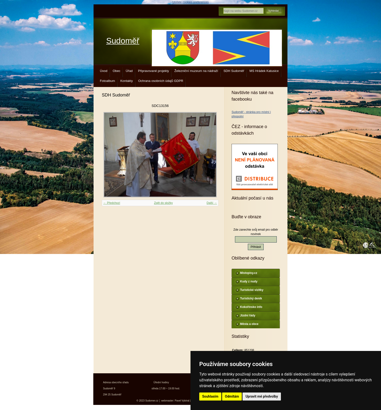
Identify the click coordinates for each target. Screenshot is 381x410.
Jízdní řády (247, 315)
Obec (117, 71)
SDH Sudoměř (234, 71)
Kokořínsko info (251, 307)
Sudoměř (122, 40)
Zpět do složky (163, 203)
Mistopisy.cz (248, 273)
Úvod (103, 71)
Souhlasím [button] (210, 396)
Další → (212, 203)
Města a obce (249, 324)
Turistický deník (251, 298)
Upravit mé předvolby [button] (261, 396)
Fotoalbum (107, 81)
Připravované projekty (153, 71)
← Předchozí (111, 203)
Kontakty (126, 81)
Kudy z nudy (248, 281)
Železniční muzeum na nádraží (196, 71)
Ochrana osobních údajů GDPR (160, 81)
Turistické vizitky (251, 290)
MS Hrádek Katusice (264, 71)
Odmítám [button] (232, 396)
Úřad (129, 71)
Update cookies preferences (190, 2)
